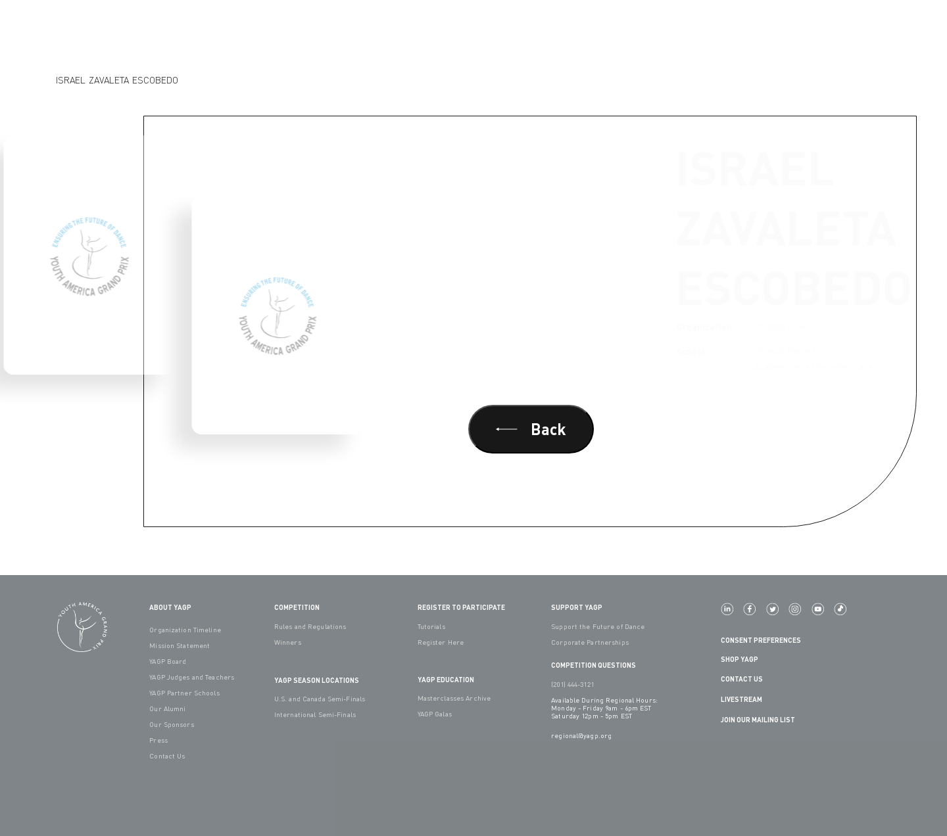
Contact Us (167, 756)
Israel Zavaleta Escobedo (117, 79)
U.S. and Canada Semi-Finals (319, 699)
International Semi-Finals (315, 714)
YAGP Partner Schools (184, 693)
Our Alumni (167, 708)
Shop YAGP (739, 659)
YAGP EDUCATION (446, 679)
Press (158, 740)
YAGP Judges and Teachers (191, 677)
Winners (287, 642)
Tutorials (431, 626)
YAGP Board (167, 661)
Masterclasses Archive (454, 698)
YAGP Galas (435, 714)
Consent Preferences (761, 640)
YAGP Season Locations (316, 680)
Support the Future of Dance (597, 626)
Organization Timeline (185, 630)
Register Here (441, 642)
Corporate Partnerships (590, 642)
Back (531, 428)
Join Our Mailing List (758, 719)
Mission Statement (179, 645)
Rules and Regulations (310, 626)
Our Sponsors (171, 724)
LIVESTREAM (747, 699)
